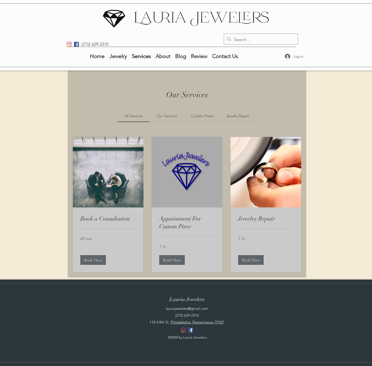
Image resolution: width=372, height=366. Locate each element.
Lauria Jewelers (187, 299)
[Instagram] (69, 44)
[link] (134, 115)
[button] (93, 260)
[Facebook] (76, 44)
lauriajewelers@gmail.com (187, 308)
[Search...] (261, 39)
